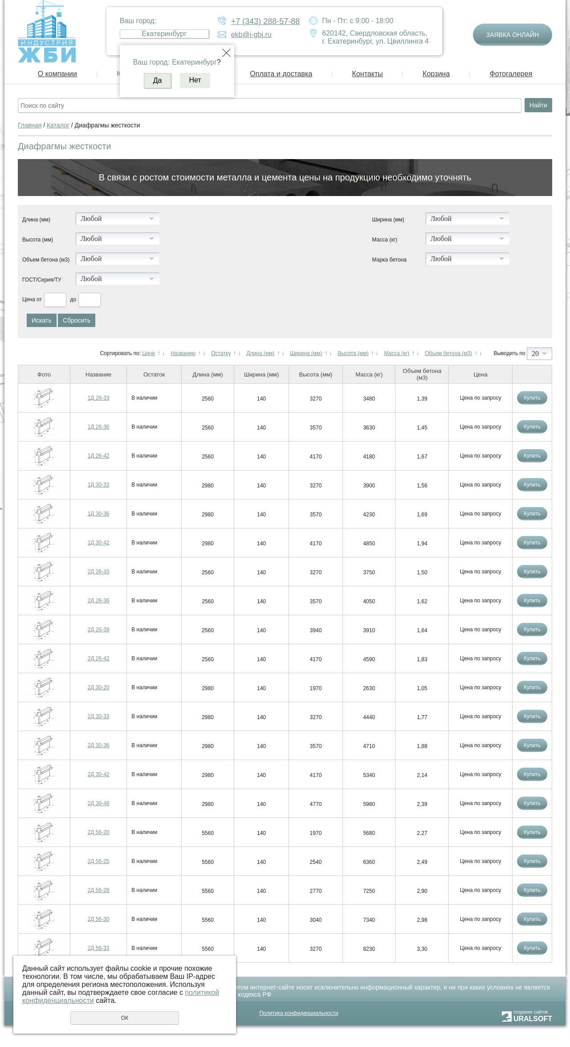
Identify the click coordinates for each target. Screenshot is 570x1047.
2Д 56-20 (99, 832)
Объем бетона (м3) (45, 260)
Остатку (221, 353)
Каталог (58, 125)
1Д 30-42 (99, 543)
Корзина (436, 74)
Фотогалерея (510, 74)
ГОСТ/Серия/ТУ (41, 280)
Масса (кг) (384, 240)
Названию (183, 353)
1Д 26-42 (99, 456)
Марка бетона (389, 260)
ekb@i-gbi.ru (251, 34)
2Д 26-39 (99, 629)
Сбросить (76, 320)
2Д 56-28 (99, 890)
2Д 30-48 (99, 803)
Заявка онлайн (512, 34)
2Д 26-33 (99, 571)
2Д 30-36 (99, 745)
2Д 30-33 (99, 716)
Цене (148, 353)
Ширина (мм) (388, 220)
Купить (532, 398)
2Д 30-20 (99, 687)
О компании (57, 74)
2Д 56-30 (99, 919)
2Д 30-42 (99, 774)
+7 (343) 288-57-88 (265, 21)
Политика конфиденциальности (298, 1013)
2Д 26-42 (99, 658)
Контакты (367, 74)
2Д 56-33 (99, 948)
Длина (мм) (36, 220)
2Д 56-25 (99, 861)
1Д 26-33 (99, 398)
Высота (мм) (37, 240)
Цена (28, 299)
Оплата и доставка (281, 74)
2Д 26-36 (99, 600)
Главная (29, 125)
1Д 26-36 (99, 427)
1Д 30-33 (99, 485)
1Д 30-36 (99, 514)
